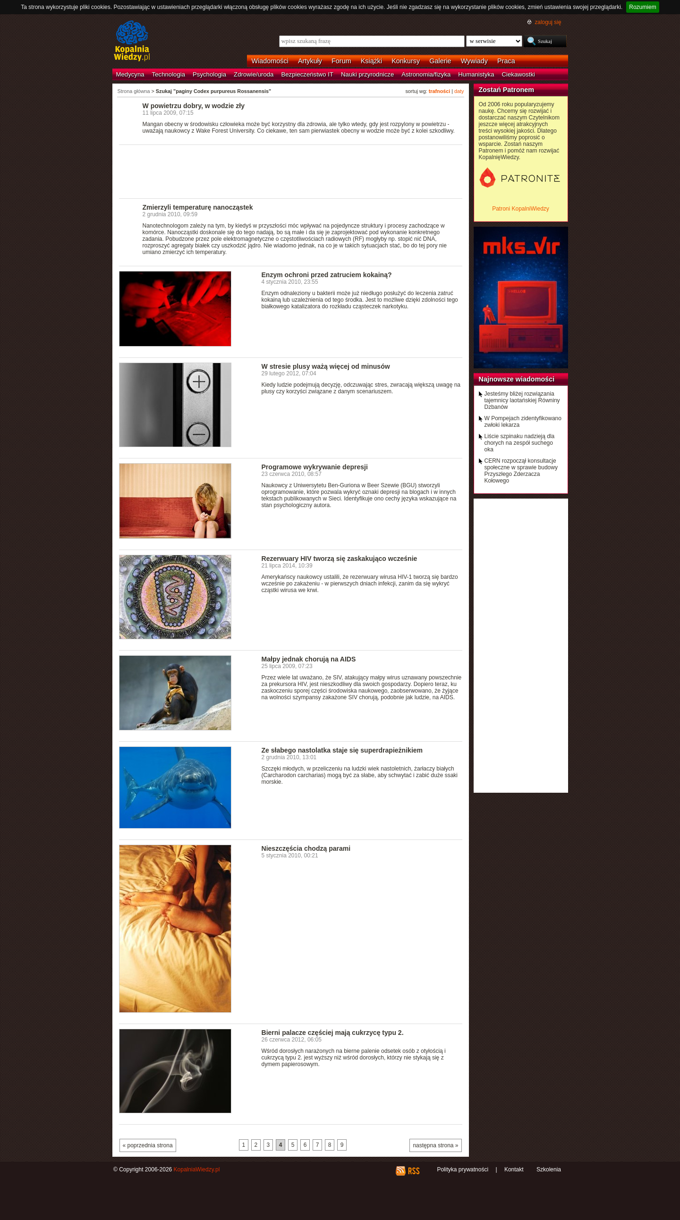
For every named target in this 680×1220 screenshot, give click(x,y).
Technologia (168, 74)
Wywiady (474, 61)
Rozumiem (642, 7)
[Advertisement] (291, 171)
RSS (413, 1171)
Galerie (440, 61)
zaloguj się (548, 22)
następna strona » (435, 1145)
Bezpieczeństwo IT (307, 74)
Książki (371, 61)
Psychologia (209, 74)
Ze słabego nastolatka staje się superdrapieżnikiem (342, 750)
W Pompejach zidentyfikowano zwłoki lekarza (522, 421)
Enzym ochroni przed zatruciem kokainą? (327, 275)
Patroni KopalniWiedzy (520, 208)
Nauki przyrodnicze (367, 74)
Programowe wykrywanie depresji (315, 467)
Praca (506, 61)
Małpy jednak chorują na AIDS (309, 659)
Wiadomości (270, 61)
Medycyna (130, 74)
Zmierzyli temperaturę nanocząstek (198, 207)
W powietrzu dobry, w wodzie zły (194, 106)
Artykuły (310, 61)
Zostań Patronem (507, 89)
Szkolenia (548, 1169)
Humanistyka (476, 74)
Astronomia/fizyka (425, 74)
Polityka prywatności (462, 1169)
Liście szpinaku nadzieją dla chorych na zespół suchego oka (519, 443)
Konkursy (405, 61)
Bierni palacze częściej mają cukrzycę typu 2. (333, 1032)
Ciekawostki (518, 74)
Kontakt (514, 1169)
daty (459, 91)
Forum (341, 61)
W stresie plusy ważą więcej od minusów (326, 366)
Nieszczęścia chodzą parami (306, 848)
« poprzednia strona (148, 1145)
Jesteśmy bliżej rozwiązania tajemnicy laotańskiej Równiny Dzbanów (522, 400)
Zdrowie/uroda (253, 74)
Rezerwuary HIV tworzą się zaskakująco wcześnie (339, 558)
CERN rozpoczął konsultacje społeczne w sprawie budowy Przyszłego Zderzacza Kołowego (521, 471)
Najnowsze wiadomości (517, 379)
